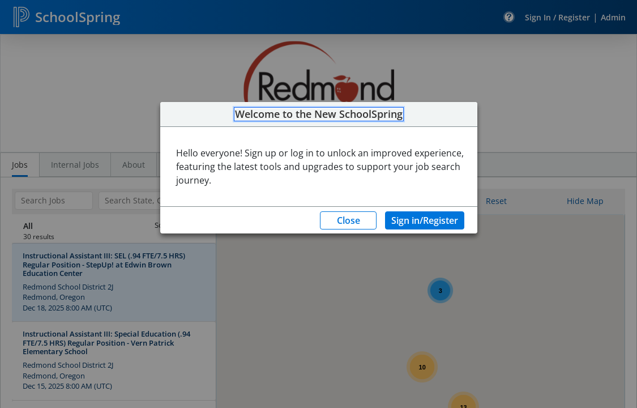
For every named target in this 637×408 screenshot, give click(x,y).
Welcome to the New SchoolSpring (319, 114)
